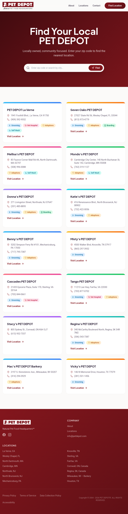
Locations (83, 5)
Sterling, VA (72, 456)
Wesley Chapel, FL (11, 456)
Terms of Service (28, 495)
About (71, 5)
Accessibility (9, 502)
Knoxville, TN (73, 451)
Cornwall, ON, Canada (77, 466)
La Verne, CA (9, 451)
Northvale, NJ (9, 471)
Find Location (115, 5)
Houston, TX (73, 481)
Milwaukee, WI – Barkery (79, 476)
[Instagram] (9, 434)
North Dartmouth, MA (13, 461)
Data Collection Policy (50, 495)
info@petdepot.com (76, 436)
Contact (96, 5)
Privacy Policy (9, 495)
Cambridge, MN (10, 466)
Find (96, 68)
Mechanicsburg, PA (12, 481)
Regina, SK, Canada (76, 471)
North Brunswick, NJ (12, 476)
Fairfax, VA (72, 461)
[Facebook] (4, 434)
